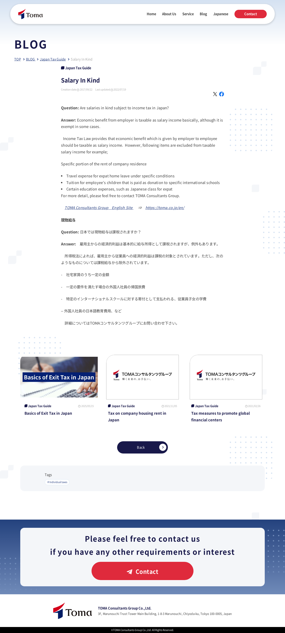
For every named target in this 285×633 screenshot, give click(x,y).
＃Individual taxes (57, 482)
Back (151, 447)
